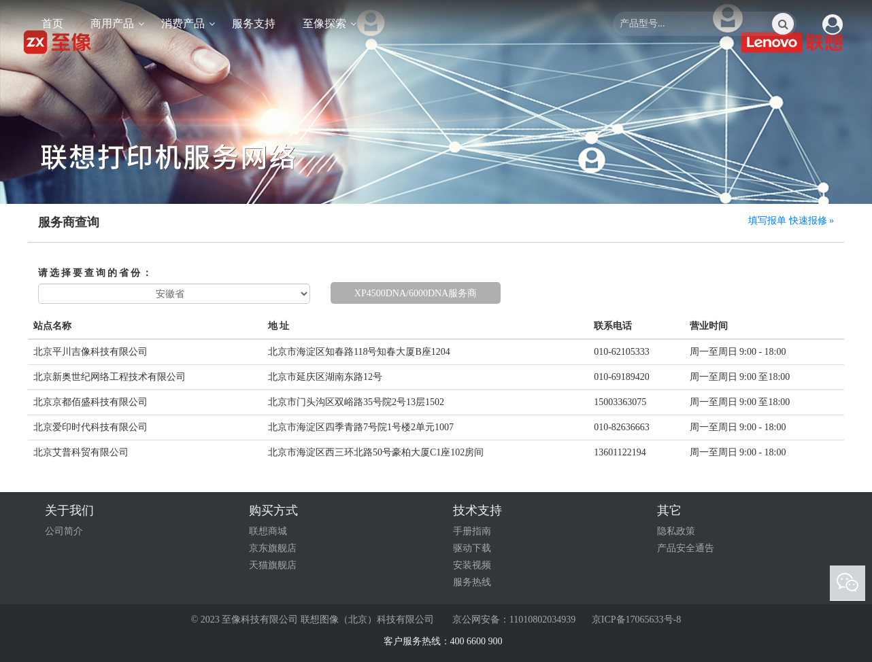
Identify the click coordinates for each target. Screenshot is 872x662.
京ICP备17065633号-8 (636, 619)
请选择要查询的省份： (96, 273)
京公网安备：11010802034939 (512, 619)
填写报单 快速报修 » (791, 220)
